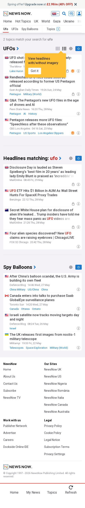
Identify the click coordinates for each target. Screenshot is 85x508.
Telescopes (16, 347)
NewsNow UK (52, 369)
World (45, 21)
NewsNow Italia (54, 397)
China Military (17, 289)
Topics (52, 492)
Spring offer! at (40, 4)
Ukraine (69, 21)
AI (24, 113)
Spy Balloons (30, 29)
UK (36, 21)
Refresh (71, 492)
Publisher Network (15, 426)
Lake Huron (16, 71)
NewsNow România (56, 390)
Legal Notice (52, 440)
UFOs (14, 29)
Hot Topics (23, 21)
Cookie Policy (52, 433)
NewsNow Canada (56, 404)
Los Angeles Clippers (50, 133)
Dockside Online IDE (16, 447)
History (32, 113)
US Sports (29, 133)
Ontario (36, 308)
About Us (9, 376)
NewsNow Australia (56, 411)
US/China (33, 289)
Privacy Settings (54, 454)
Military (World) (32, 94)
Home (7, 21)
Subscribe (9, 390)
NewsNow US (52, 376)
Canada (14, 308)
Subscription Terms (56, 447)
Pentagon (15, 94)
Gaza (56, 21)
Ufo (5, 29)
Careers (8, 440)
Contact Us (10, 383)
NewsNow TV (12, 397)
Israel (13, 328)
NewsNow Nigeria (55, 383)
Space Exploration (36, 347)
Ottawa (25, 308)
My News (33, 492)
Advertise (9, 433)
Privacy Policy (53, 426)
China (44, 289)
